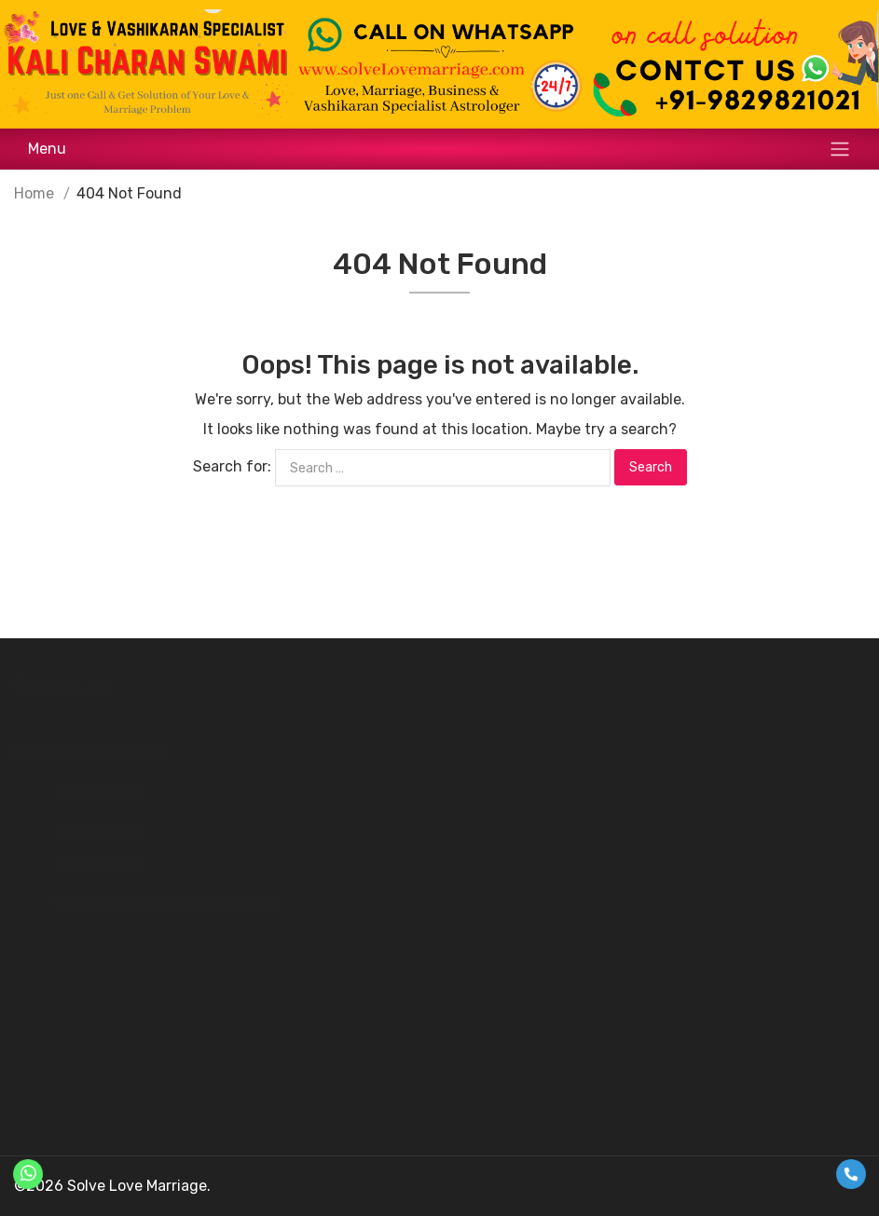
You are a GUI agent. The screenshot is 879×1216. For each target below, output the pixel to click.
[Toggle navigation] (439, 149)
